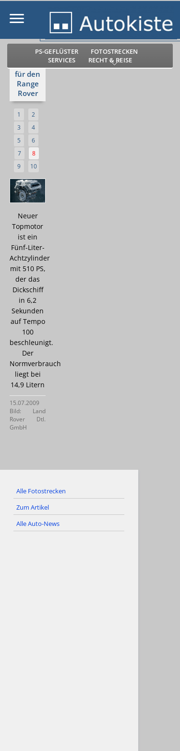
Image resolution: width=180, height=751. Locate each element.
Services (62, 60)
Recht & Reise (110, 60)
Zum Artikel (32, 507)
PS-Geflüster (56, 51)
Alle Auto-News (38, 523)
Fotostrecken (114, 51)
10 (33, 166)
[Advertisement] (90, 645)
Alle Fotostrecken (41, 491)
